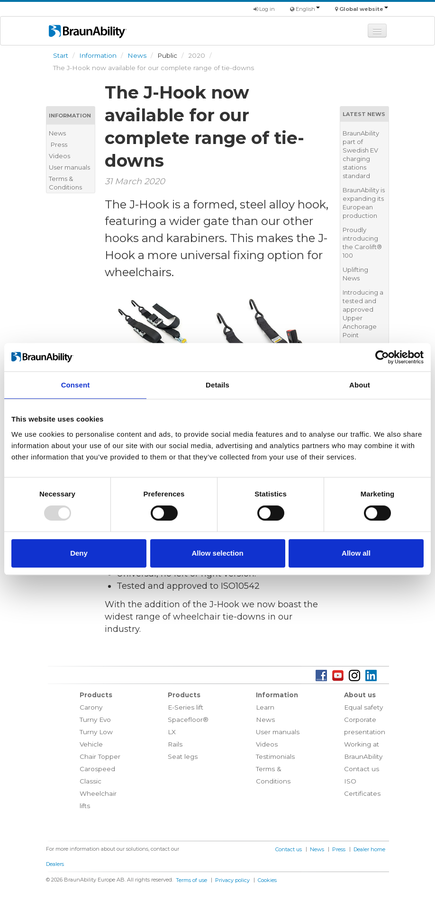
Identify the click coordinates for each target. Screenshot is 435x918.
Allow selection (217, 553)
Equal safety (363, 707)
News (136, 55)
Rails (175, 744)
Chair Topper (100, 756)
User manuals (69, 167)
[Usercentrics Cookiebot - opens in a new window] (382, 357)
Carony (91, 707)
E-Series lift (185, 707)
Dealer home (369, 849)
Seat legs (183, 756)
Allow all (356, 553)
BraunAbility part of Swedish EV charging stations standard (361, 154)
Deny (79, 553)
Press (59, 144)
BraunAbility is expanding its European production (364, 202)
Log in (264, 9)
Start (60, 55)
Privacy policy (232, 880)
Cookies (267, 880)
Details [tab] (217, 385)
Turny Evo (95, 719)
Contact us (361, 769)
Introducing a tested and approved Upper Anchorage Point (363, 313)
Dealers (55, 864)
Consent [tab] (75, 385)
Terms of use (191, 880)
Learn (265, 707)
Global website (363, 9)
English (308, 9)
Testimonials (275, 756)
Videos (59, 156)
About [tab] (359, 385)
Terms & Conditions (65, 183)
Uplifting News (355, 274)
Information (98, 55)
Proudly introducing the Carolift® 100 (362, 242)
